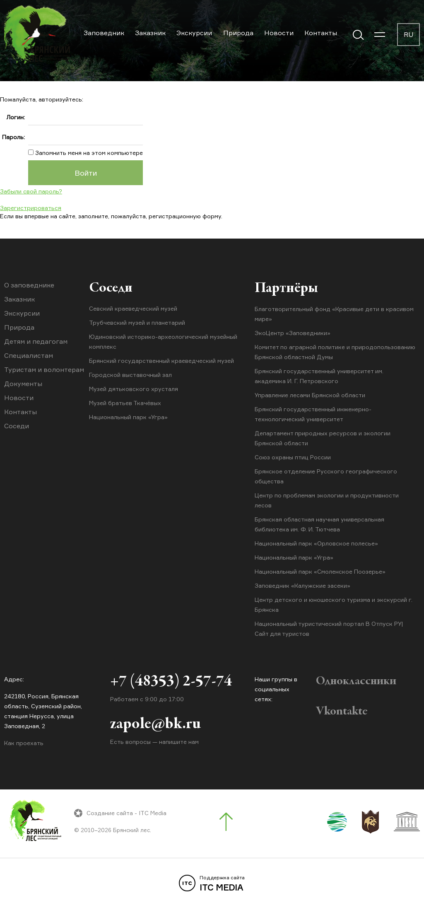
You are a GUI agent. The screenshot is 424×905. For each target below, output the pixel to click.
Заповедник (104, 33)
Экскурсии (194, 33)
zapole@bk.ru (155, 725)
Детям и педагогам (35, 341)
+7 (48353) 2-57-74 (170, 682)
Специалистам (28, 355)
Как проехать (23, 742)
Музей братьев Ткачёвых (125, 403)
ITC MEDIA (212, 883)
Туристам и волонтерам (44, 369)
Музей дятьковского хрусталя (133, 389)
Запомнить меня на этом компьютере (88, 152)
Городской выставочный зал (130, 375)
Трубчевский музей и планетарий (137, 322)
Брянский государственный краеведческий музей (161, 360)
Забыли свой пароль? (31, 191)
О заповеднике (29, 285)
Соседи (16, 426)
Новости (279, 33)
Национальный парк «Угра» (128, 417)
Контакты (320, 33)
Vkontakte (342, 711)
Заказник (150, 33)
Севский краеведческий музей (133, 308)
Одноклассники (356, 681)
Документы (23, 383)
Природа (238, 33)
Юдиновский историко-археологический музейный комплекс (163, 341)
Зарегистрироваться (30, 207)
